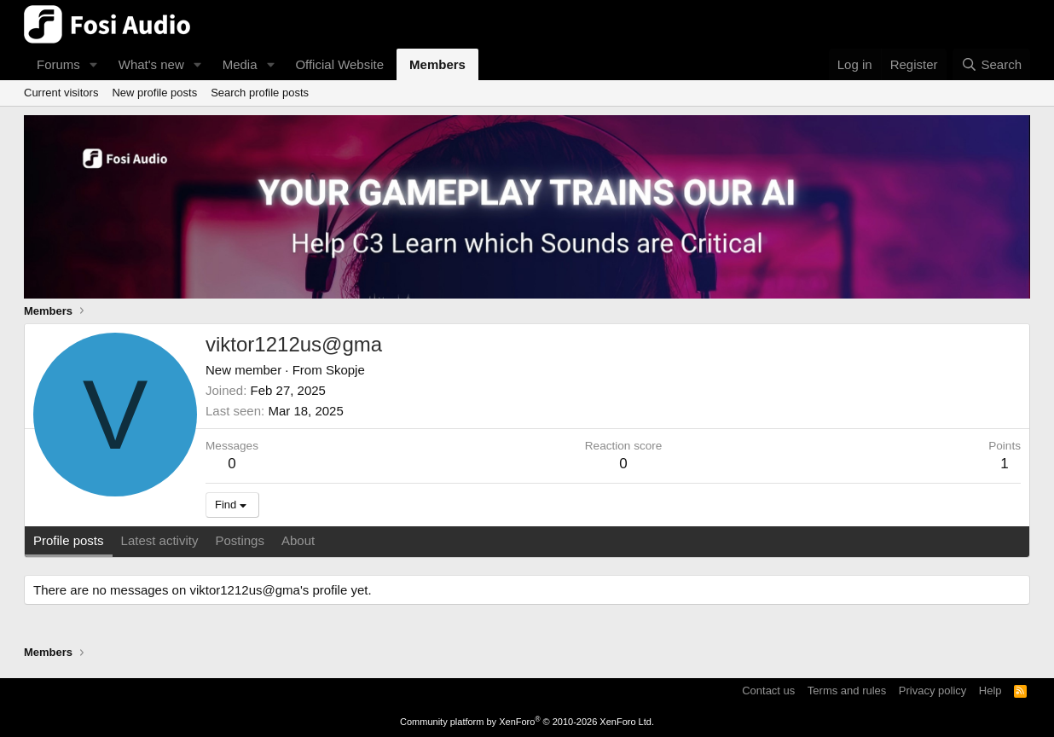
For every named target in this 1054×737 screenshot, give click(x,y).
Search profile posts (260, 92)
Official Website (339, 64)
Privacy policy (932, 690)
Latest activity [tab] (160, 540)
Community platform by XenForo (527, 722)
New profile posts (154, 92)
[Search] (991, 64)
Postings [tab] (239, 540)
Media (240, 64)
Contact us (768, 690)
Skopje (345, 370)
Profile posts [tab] (68, 540)
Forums (58, 64)
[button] (94, 64)
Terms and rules (847, 690)
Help (990, 690)
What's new (151, 64)
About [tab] (298, 540)
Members (437, 64)
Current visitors (61, 92)
